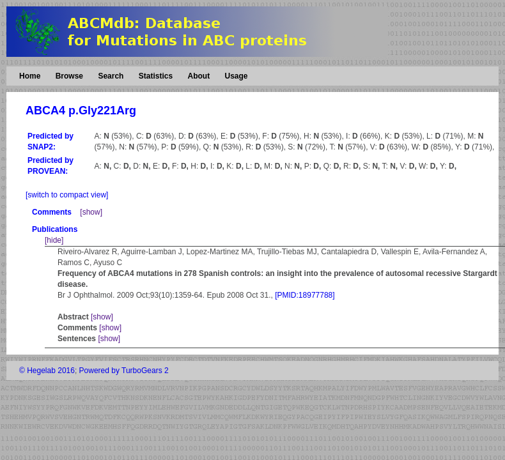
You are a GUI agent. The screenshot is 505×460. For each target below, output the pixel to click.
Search (110, 76)
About (198, 76)
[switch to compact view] (67, 194)
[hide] (54, 240)
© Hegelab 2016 (47, 370)
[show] (91, 212)
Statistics (156, 76)
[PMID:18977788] (304, 295)
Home (29, 76)
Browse (69, 76)
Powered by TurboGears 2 (124, 370)
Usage (235, 76)
